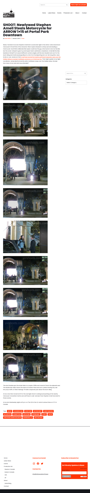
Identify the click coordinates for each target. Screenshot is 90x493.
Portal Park (26, 414)
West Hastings (39, 417)
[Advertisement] (76, 46)
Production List (8, 466)
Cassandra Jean (18, 411)
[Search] (52, 4)
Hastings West (38, 411)
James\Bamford (48, 411)
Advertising (8, 483)
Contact (84, 13)
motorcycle (7, 414)
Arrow (23, 38)
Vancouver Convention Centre (12, 417)
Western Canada (10, 469)
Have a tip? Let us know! (78, 5)
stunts (44, 414)
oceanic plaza (17, 414)
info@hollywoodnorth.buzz (40, 474)
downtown (28, 411)
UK (5, 477)
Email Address (66, 470)
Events (59, 13)
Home (44, 13)
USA (6, 475)
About (5, 480)
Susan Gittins (7, 38)
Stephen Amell (36, 414)
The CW (50, 414)
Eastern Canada (9, 472)
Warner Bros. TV (27, 417)
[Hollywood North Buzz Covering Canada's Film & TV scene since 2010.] (8, 12)
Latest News (51, 13)
